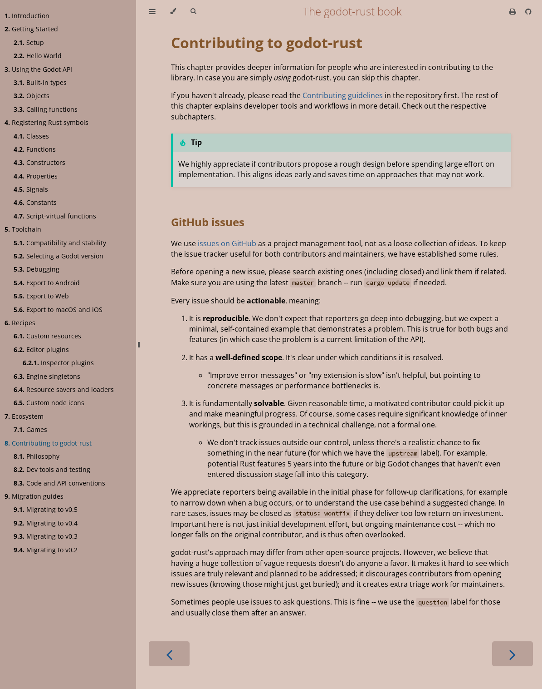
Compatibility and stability (60, 242)
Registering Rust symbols (46, 122)
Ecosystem (24, 416)
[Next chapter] (512, 653)
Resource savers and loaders (64, 389)
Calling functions (46, 109)
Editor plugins (41, 349)
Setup (29, 42)
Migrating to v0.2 (46, 549)
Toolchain (23, 229)
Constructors (39, 162)
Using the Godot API (38, 69)
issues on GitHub (227, 243)
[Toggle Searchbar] (193, 11)
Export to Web (41, 296)
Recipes (20, 322)
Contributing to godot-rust (48, 443)
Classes (31, 136)
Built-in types (40, 82)
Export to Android (47, 282)
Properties (36, 176)
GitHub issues (207, 221)
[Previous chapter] (169, 653)
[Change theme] (173, 11)
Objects (31, 95)
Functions (35, 149)
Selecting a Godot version (58, 256)
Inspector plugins (58, 362)
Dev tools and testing (52, 469)
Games (30, 429)
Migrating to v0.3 (46, 536)
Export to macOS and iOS (58, 309)
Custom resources (47, 336)
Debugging (36, 269)
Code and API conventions (59, 483)
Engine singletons (47, 376)
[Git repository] (528, 11)
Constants (35, 202)
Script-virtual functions (55, 216)
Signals (31, 189)
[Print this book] (514, 11)
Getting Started (31, 29)
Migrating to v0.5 (46, 509)
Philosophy (36, 456)
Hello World (38, 55)
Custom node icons (49, 402)
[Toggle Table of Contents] (152, 11)
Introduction (27, 15)
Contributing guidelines (343, 95)
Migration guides (34, 496)
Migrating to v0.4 (46, 523)
